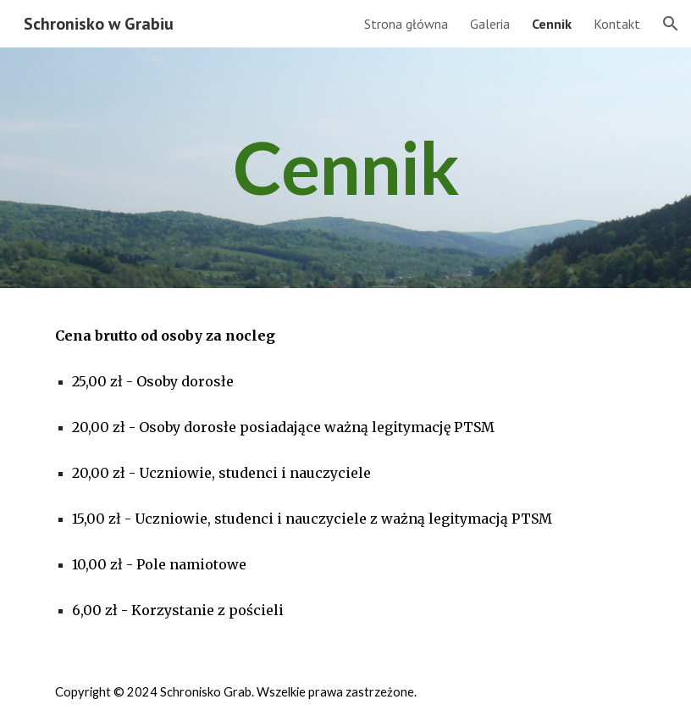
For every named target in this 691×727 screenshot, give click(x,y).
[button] (670, 23)
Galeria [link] (490, 23)
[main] (345, 168)
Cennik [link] (552, 23)
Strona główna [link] (406, 23)
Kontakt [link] (617, 23)
